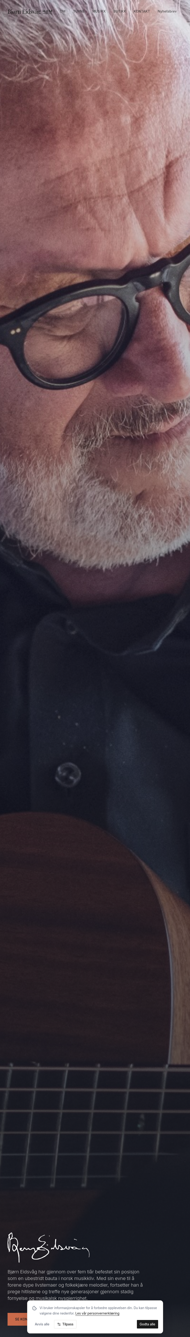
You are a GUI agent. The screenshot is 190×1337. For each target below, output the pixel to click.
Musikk (99, 11)
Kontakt (142, 11)
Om (62, 11)
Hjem (47, 11)
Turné (79, 11)
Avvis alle (42, 1324)
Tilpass (65, 1324)
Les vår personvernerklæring (97, 1313)
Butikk (119, 11)
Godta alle (147, 1324)
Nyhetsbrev (167, 11)
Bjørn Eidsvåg (24, 11)
